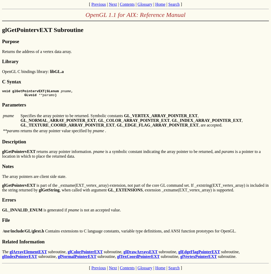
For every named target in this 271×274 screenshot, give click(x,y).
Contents (127, 4)
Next (113, 4)
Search (174, 4)
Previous (98, 4)
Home (160, 4)
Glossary (144, 4)
